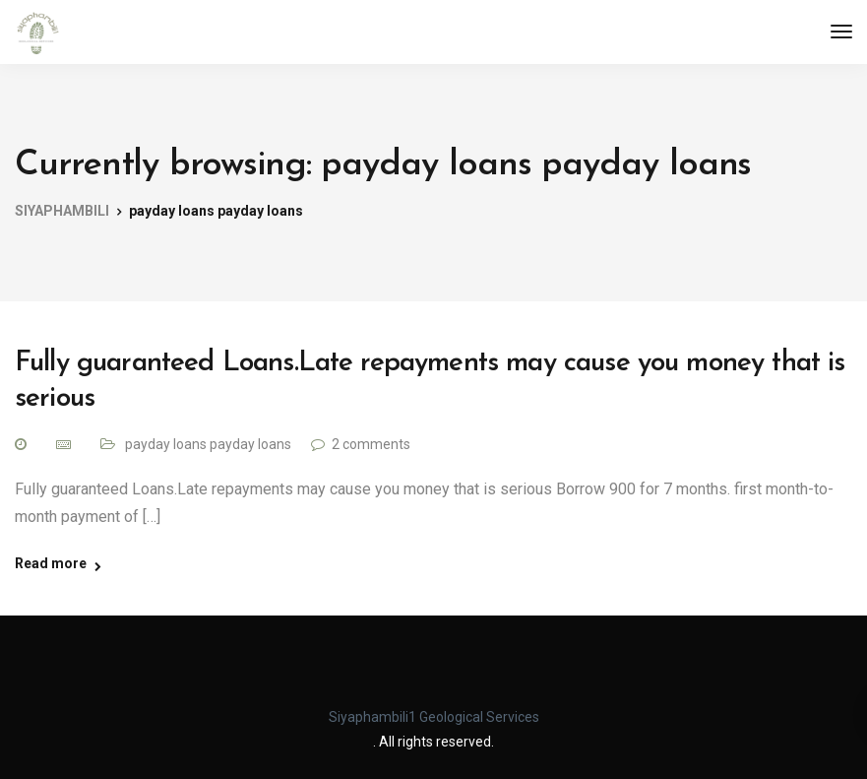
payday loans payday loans (208, 444)
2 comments (371, 444)
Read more (51, 563)
